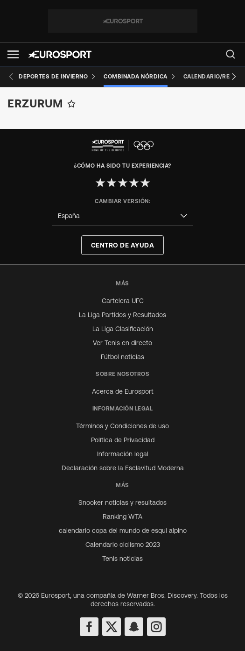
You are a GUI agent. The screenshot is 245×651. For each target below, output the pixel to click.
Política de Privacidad (122, 440)
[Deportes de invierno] (57, 76)
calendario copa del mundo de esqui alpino (123, 530)
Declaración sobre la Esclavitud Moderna (123, 468)
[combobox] (122, 216)
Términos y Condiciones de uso (122, 426)
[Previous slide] (11, 76)
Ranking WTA (122, 516)
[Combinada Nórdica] (140, 76)
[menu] (231, 54)
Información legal (122, 454)
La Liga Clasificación (122, 329)
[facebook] (89, 626)
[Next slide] (234, 76)
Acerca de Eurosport (123, 391)
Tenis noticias (122, 558)
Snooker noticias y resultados (122, 502)
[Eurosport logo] (59, 54)
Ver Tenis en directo (122, 343)
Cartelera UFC (123, 300)
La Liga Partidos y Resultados (122, 314)
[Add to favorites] (71, 103)
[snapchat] (134, 626)
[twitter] (111, 626)
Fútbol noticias (122, 357)
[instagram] (156, 626)
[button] (13, 54)
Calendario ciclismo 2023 (122, 544)
